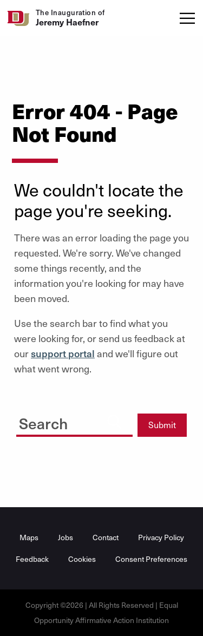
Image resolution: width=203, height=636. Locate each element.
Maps (28, 537)
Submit (162, 424)
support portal (63, 353)
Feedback (32, 559)
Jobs (65, 537)
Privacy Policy (161, 537)
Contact (106, 537)
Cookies (82, 559)
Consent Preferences (151, 559)
